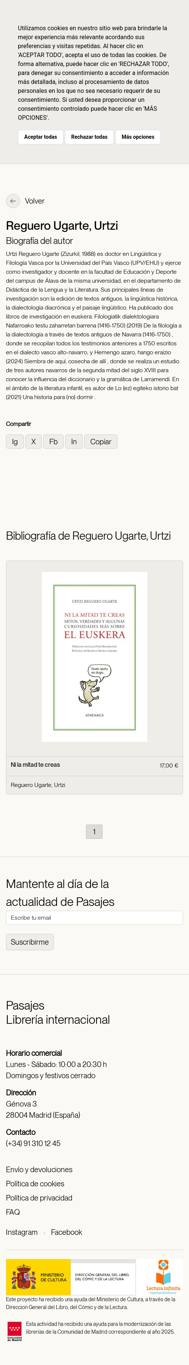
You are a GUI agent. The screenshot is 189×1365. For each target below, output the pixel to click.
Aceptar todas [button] (40, 137)
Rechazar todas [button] (89, 137)
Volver (25, 202)
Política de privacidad (39, 1197)
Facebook (66, 1232)
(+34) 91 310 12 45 (33, 1143)
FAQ (13, 1212)
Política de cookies (35, 1183)
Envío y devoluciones (39, 1169)
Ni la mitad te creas (35, 764)
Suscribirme (30, 942)
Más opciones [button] (138, 137)
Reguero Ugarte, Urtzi (38, 784)
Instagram (22, 1232)
